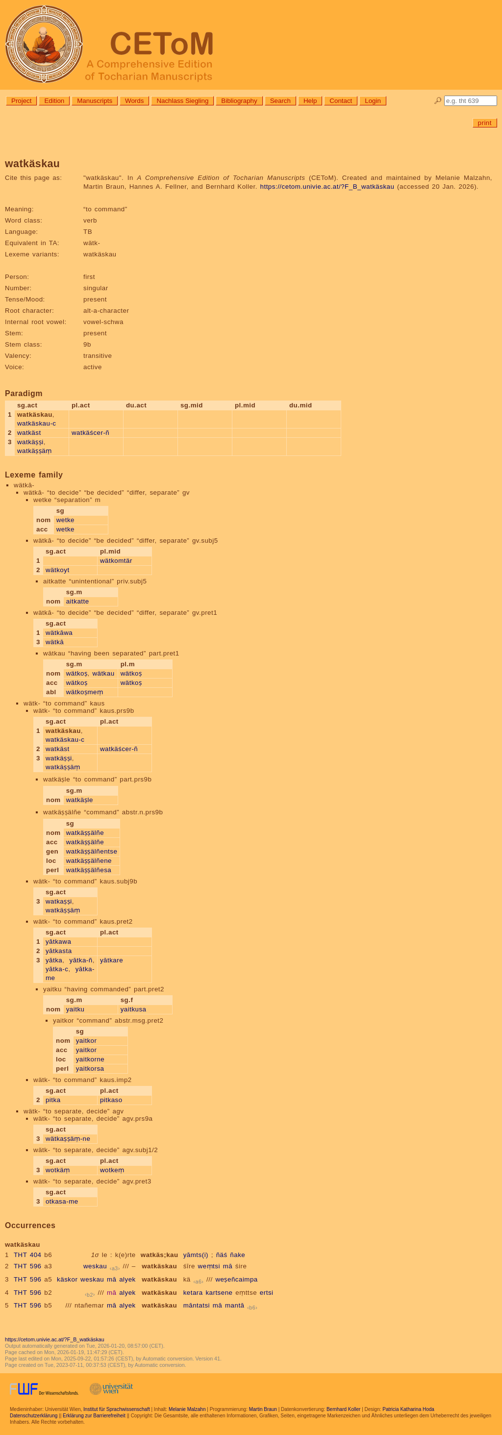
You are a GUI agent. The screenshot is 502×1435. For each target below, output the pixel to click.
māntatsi (196, 1305)
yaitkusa (134, 1009)
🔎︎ (438, 100)
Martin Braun (263, 1409)
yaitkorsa (90, 1068)
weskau (95, 1266)
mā (228, 1266)
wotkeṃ (112, 1170)
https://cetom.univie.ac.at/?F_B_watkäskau (327, 186)
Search (280, 100)
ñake (237, 1255)
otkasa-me (62, 1201)
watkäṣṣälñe (85, 832)
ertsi (267, 1292)
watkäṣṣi (30, 442)
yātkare (111, 960)
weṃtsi (209, 1266)
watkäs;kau (159, 1255)
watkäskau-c (36, 423)
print (485, 122)
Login (373, 100)
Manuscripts (94, 100)
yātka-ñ (81, 960)
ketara (193, 1292)
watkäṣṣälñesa (89, 870)
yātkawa (58, 941)
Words (134, 100)
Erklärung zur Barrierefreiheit (94, 1415)
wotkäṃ (58, 1170)
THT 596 (28, 1266)
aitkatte (77, 601)
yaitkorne (90, 1059)
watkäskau (159, 1266)
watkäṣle (79, 800)
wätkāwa (59, 632)
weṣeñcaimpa (236, 1279)
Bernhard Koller (343, 1409)
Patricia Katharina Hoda (408, 1409)
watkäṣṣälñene (89, 860)
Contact (340, 100)
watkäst (29, 432)
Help (310, 100)
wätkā (55, 642)
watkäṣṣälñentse (92, 851)
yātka (54, 960)
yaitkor (86, 1040)
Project (21, 100)
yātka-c (57, 969)
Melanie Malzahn (187, 1409)
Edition (54, 100)
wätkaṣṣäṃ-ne (68, 1138)
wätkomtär (116, 560)
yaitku (75, 1009)
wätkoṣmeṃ (84, 692)
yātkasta (59, 951)
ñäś (221, 1255)
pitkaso (111, 1100)
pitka (53, 1100)
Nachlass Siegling (182, 100)
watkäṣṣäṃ (34, 450)
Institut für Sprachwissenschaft (116, 1409)
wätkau (103, 673)
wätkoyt (58, 570)
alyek (127, 1279)
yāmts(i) (195, 1255)
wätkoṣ (77, 673)
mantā (235, 1305)
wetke (65, 520)
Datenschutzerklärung (33, 1415)
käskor (67, 1279)
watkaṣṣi (59, 901)
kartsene (218, 1292)
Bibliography (239, 100)
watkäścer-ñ (90, 432)
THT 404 (28, 1255)
